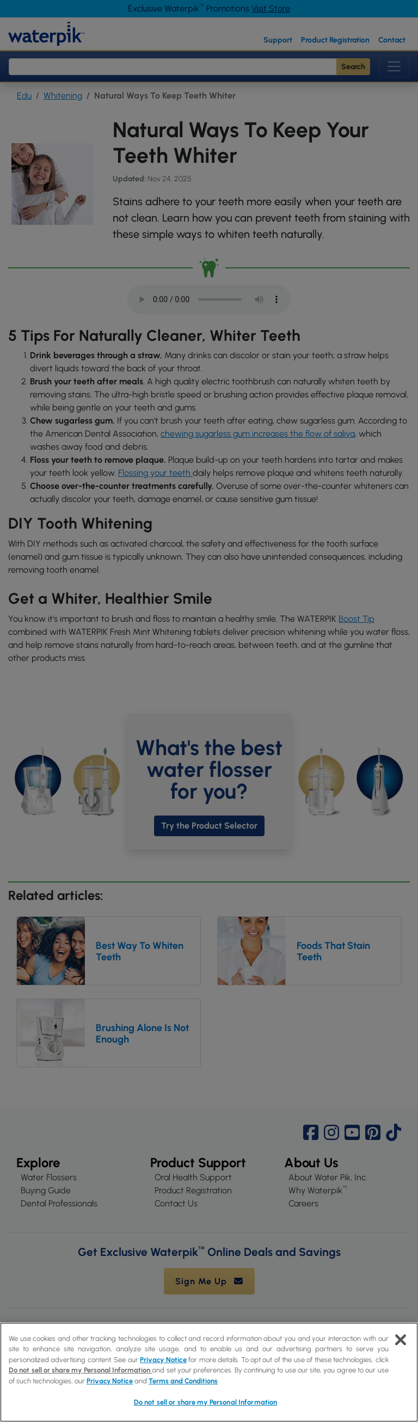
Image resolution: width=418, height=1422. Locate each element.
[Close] (401, 1340)
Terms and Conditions (183, 1381)
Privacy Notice (163, 1360)
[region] (209, 1372)
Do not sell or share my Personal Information (80, 1370)
